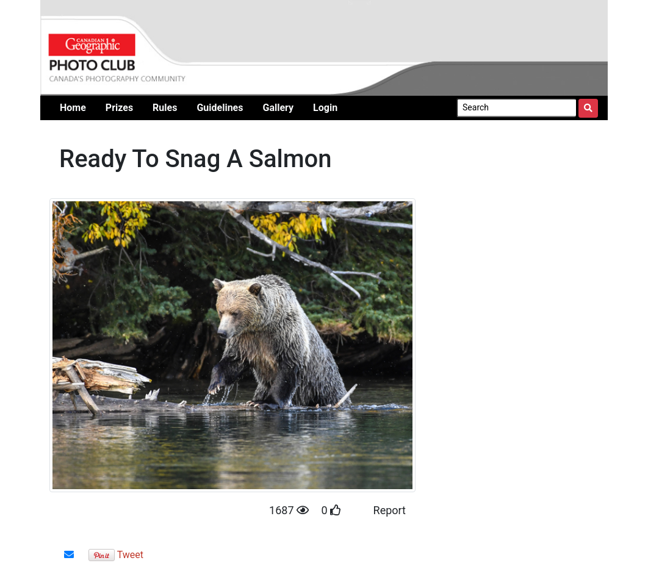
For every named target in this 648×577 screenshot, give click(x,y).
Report (389, 510)
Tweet (130, 555)
